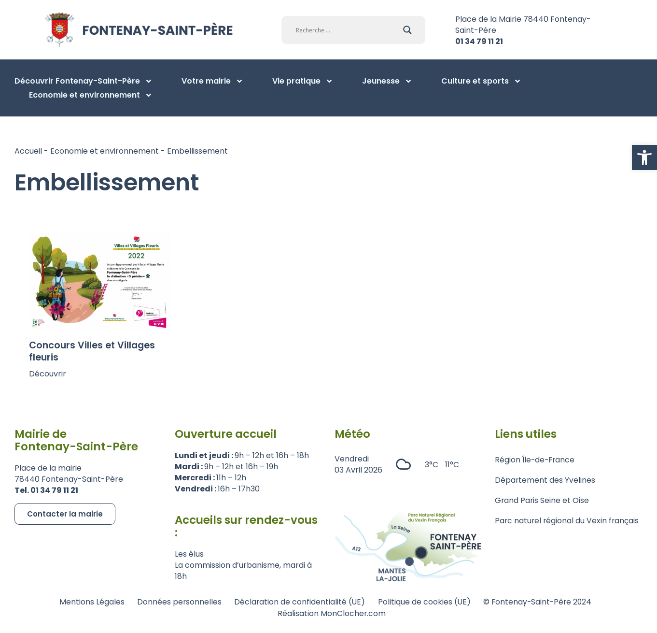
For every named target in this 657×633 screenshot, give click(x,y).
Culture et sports (481, 81)
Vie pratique (302, 81)
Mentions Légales (85, 601)
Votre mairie (212, 81)
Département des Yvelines (545, 481)
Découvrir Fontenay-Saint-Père (83, 81)
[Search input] (347, 30)
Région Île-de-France (535, 460)
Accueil (28, 151)
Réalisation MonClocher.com (332, 613)
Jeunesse (387, 81)
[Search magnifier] (407, 30)
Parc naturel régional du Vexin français (568, 522)
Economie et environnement (91, 95)
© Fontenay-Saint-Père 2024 (541, 601)
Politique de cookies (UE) (425, 601)
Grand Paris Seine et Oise (542, 501)
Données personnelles (175, 601)
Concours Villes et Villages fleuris (92, 351)
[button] (644, 157)
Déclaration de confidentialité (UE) (298, 601)
